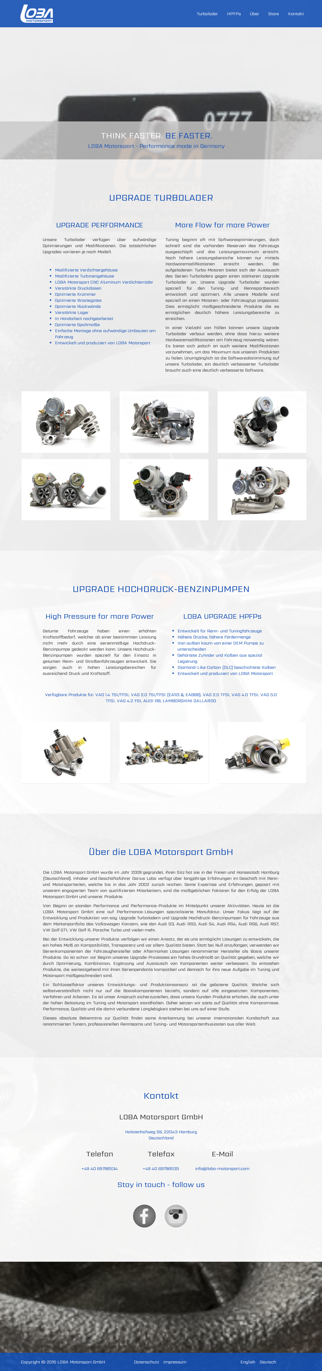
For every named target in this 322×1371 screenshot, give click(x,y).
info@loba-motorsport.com (222, 1168)
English (247, 1362)
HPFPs (234, 14)
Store (273, 14)
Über (254, 14)
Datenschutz (146, 1362)
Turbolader (207, 14)
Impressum (174, 1362)
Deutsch (267, 1362)
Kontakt (296, 14)
